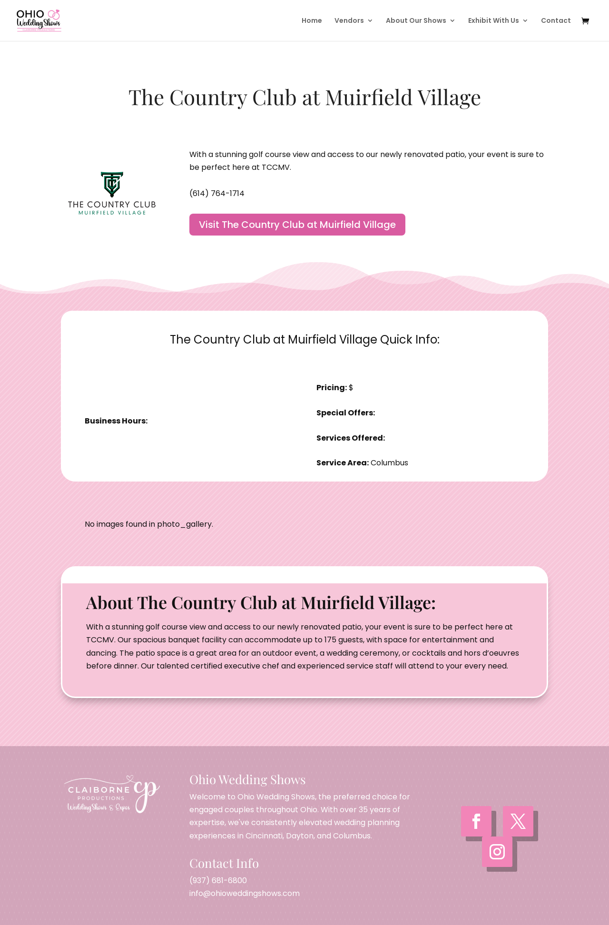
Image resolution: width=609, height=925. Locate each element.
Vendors (349, 21)
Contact (556, 21)
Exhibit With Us (493, 21)
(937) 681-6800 (218, 880)
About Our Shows (416, 21)
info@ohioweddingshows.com (244, 893)
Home (312, 21)
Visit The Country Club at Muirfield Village (297, 224)
